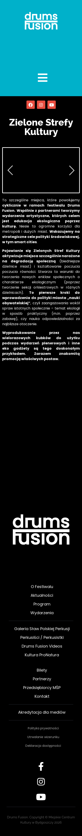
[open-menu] (37, 78)
